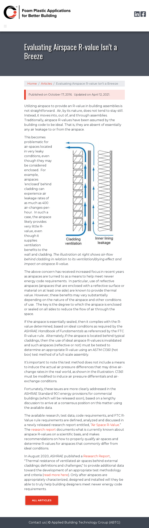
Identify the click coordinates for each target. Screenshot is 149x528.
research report (43, 429)
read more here (55, 475)
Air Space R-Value (105, 425)
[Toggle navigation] (5, 26)
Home (32, 83)
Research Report (96, 456)
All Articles (41, 500)
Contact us (37, 522)
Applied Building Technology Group (79, 522)
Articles (46, 83)
